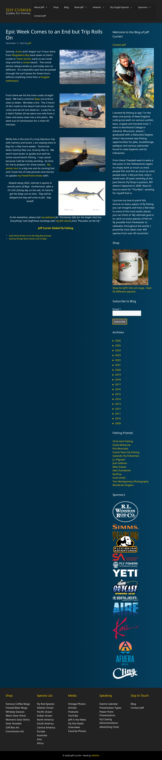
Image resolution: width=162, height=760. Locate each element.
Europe (41, 731)
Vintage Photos (77, 703)
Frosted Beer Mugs (16, 707)
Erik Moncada (120, 448)
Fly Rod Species (45, 703)
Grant (18, 51)
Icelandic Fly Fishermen (125, 455)
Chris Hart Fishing (122, 441)
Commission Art (15, 731)
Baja (37, 98)
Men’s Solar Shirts (16, 715)
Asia (39, 739)
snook (26, 62)
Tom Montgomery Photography (130, 481)
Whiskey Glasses (15, 711)
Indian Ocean (44, 715)
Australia (42, 735)
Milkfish (95, 755)
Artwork (100, 7)
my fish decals (63, 220)
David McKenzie (121, 445)
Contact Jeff (40, 15)
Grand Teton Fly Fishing (125, 452)
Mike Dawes (119, 466)
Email (116, 309)
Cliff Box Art (12, 727)
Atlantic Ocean (45, 707)
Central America (46, 727)
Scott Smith (119, 477)
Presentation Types (110, 707)
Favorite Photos (77, 731)
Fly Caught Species (122, 7)
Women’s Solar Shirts (18, 719)
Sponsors (146, 7)
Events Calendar (108, 703)
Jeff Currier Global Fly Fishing (55, 228)
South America (45, 723)
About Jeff (42, 7)
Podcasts (73, 711)
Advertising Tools (109, 727)
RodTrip (116, 474)
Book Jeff (82, 7)
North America (45, 719)
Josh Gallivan (119, 463)
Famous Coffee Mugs (18, 703)
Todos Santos (23, 58)
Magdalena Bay (20, 55)
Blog (66, 7)
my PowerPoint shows (30, 175)
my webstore (48, 217)
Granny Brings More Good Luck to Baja (28, 238)
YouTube (73, 715)
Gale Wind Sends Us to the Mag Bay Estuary (30, 235)
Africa (40, 743)
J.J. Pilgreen (118, 459)
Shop (56, 7)
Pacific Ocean (44, 711)
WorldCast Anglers (123, 485)
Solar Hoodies (14, 723)
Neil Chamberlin (121, 470)
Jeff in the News (77, 719)
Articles (72, 707)
